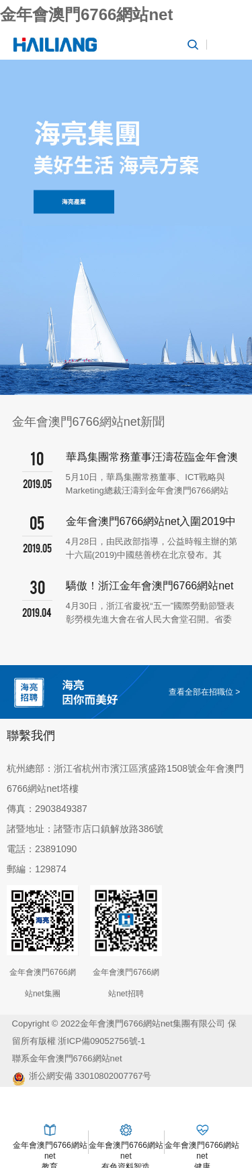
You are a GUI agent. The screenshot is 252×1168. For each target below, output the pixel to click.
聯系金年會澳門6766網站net (67, 1058)
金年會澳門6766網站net (86, 14)
